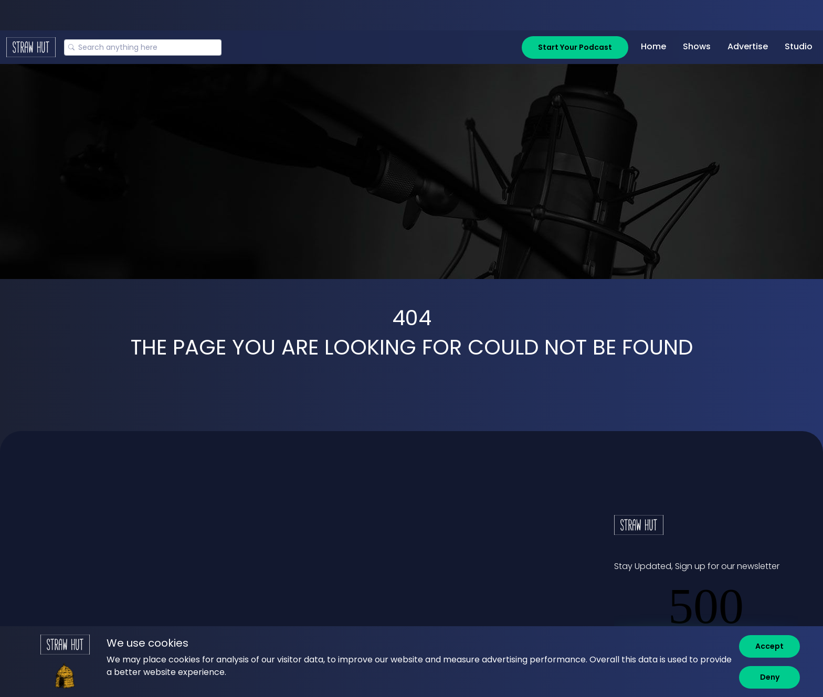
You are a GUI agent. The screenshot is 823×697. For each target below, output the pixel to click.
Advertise (747, 46)
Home (653, 46)
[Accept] (769, 646)
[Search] (142, 47)
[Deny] (769, 677)
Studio (799, 46)
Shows (697, 46)
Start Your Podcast (575, 47)
